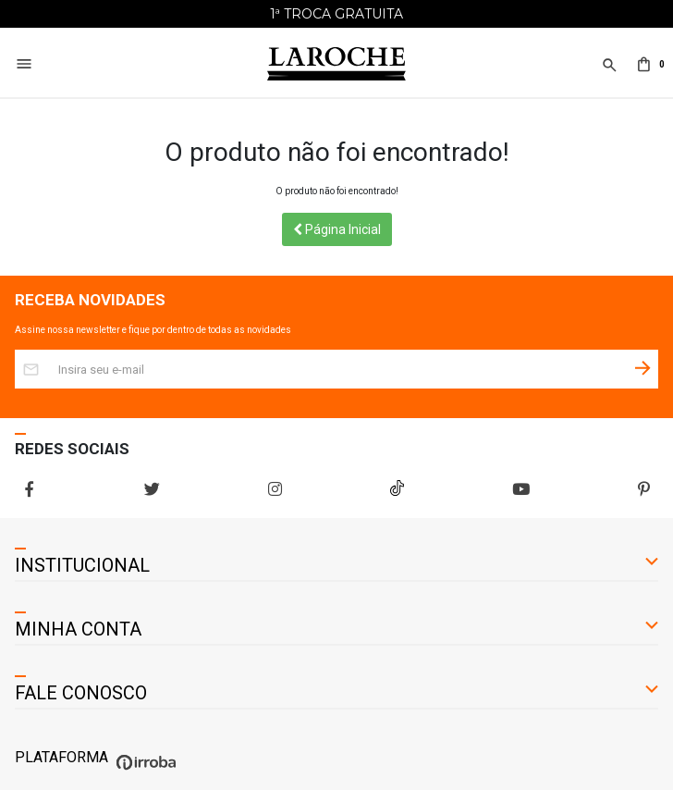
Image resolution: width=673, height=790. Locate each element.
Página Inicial (337, 229)
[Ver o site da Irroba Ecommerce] (144, 770)
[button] (607, 75)
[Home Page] (336, 65)
